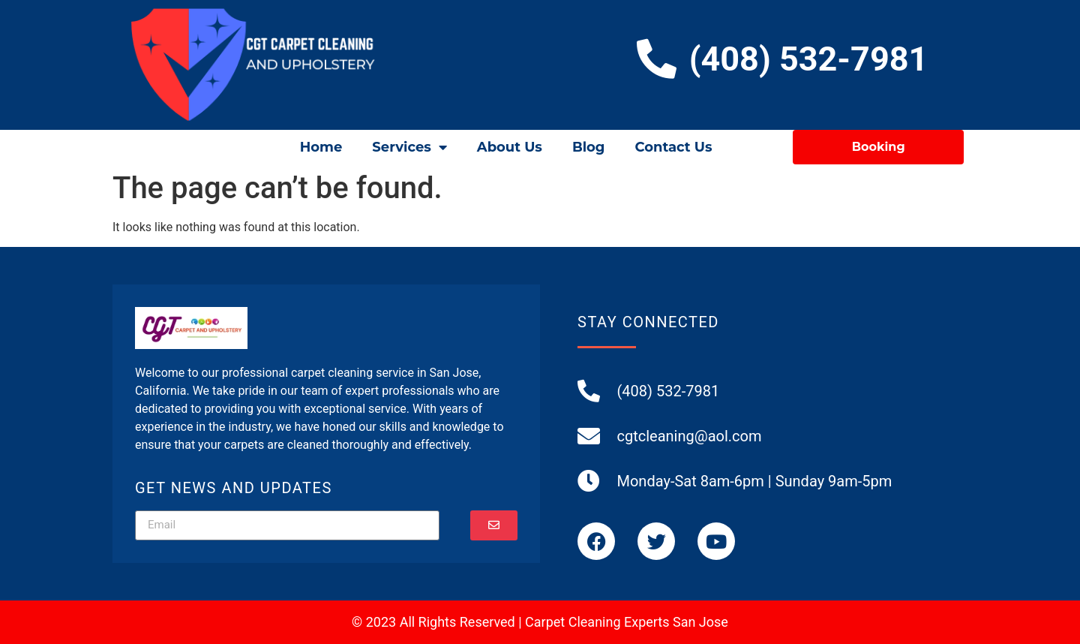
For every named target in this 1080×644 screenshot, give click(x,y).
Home (321, 147)
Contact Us (673, 147)
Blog (588, 147)
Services (409, 147)
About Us (509, 147)
